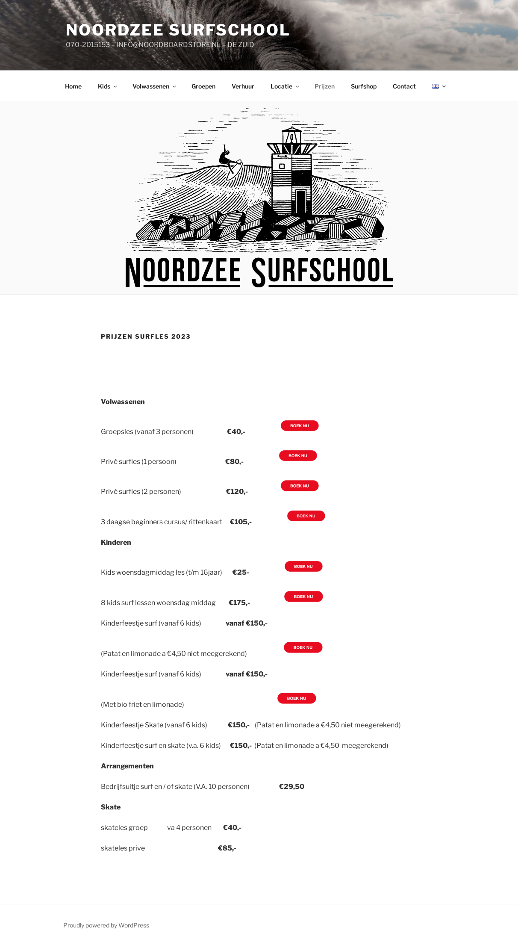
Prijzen (325, 86)
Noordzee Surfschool (178, 30)
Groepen (203, 86)
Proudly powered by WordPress (106, 925)
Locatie (285, 86)
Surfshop (364, 86)
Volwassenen (154, 86)
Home (73, 86)
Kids (108, 86)
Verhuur (243, 86)
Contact (404, 86)
